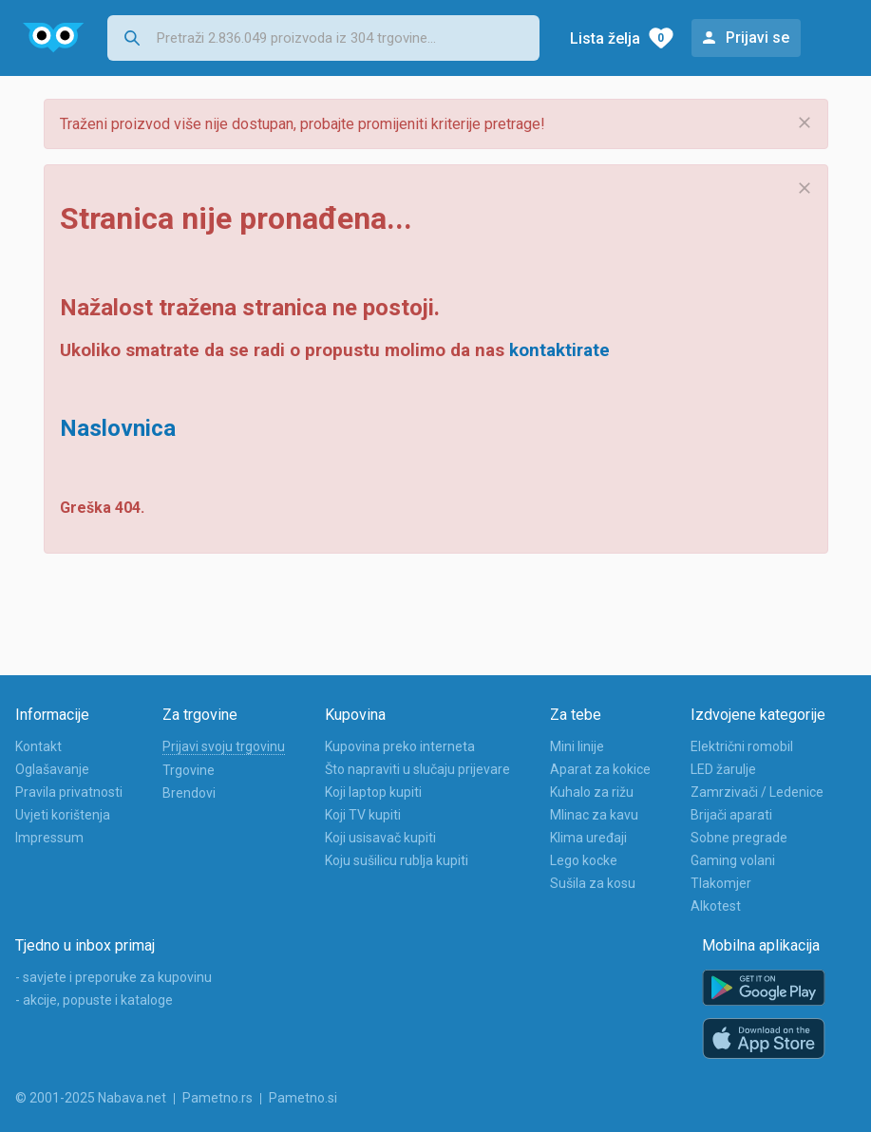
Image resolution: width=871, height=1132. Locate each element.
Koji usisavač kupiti (380, 837)
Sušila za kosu (592, 883)
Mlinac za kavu (594, 814)
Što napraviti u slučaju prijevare (417, 769)
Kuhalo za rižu (592, 792)
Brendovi (189, 793)
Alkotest (716, 906)
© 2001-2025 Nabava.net (90, 1097)
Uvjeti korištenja (62, 814)
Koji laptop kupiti (373, 792)
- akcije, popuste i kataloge (94, 1000)
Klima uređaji (588, 837)
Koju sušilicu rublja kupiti (396, 860)
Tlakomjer (721, 883)
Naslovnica (118, 428)
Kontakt (38, 746)
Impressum (49, 837)
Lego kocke (583, 860)
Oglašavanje (52, 769)
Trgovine (188, 770)
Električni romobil (742, 746)
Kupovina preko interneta (400, 746)
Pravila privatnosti (69, 792)
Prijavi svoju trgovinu (223, 746)
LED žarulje (723, 769)
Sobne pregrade (739, 837)
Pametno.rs (217, 1097)
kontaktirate (559, 350)
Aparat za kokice (600, 769)
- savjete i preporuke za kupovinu (113, 977)
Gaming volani (733, 860)
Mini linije (577, 746)
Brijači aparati (731, 814)
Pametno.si (303, 1097)
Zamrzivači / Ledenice (757, 792)
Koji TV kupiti (363, 814)
